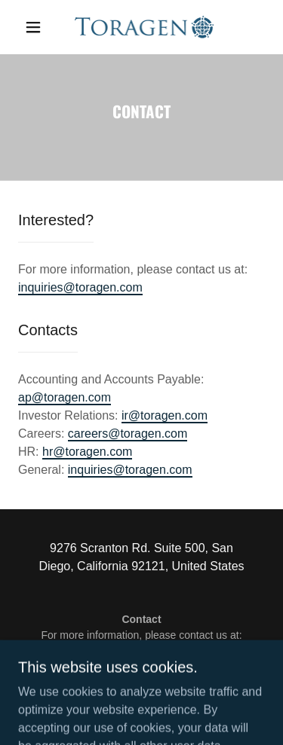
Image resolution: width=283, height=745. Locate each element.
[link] (144, 27)
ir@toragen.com (165, 415)
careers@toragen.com (128, 433)
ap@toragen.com (64, 397)
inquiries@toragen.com (80, 287)
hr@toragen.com (87, 451)
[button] (33, 27)
